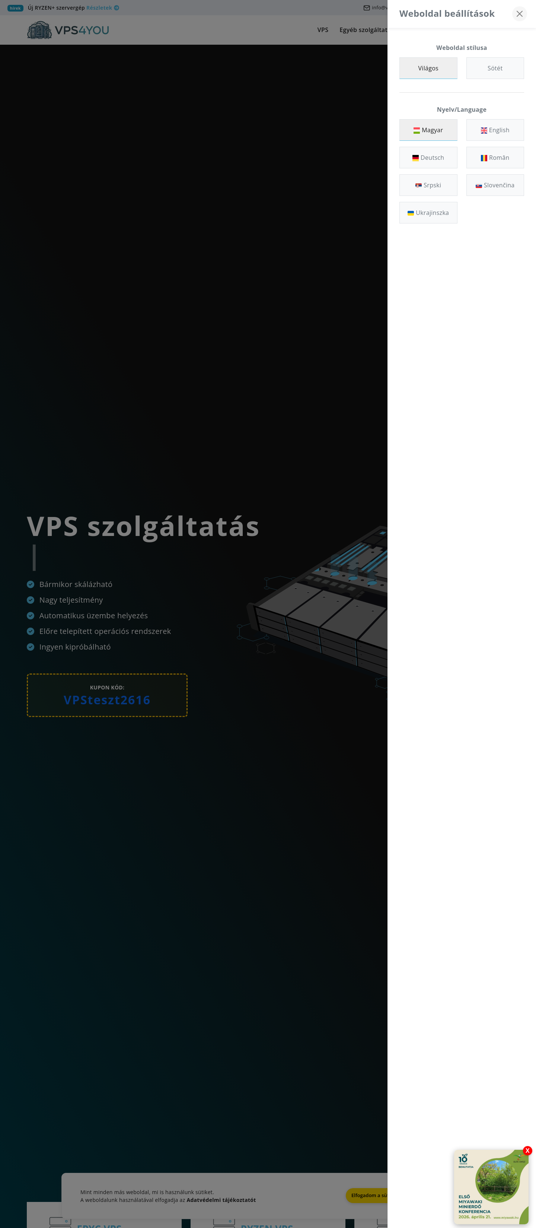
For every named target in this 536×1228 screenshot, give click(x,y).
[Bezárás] (519, 13)
